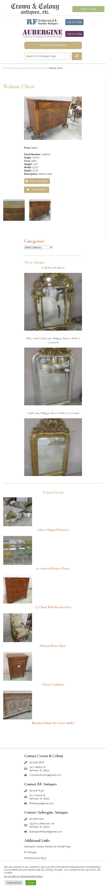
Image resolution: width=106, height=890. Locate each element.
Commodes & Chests (35, 68)
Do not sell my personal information (23, 876)
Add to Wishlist (36, 181)
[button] (77, 56)
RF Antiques (30, 852)
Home (6, 68)
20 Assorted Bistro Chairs (53, 568)
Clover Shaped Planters (53, 530)
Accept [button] (30, 883)
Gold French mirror (53, 267)
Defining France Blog (35, 858)
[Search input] (47, 56)
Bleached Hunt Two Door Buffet (53, 723)
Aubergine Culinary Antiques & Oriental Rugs (47, 846)
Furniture (16, 68)
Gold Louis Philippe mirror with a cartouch (53, 413)
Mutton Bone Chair (53, 646)
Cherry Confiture (53, 684)
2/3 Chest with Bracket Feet (53, 607)
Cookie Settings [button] (14, 883)
